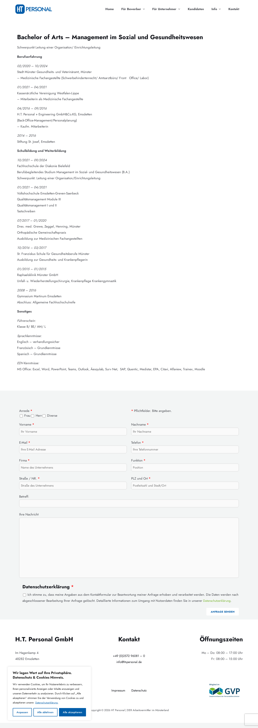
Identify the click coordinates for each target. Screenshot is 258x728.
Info (218, 9)
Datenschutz (139, 695)
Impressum (117, 695)
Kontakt (234, 9)
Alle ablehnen (45, 712)
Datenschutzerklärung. (47, 703)
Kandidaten (200, 9)
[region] (49, 693)
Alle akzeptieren (72, 712)
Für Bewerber (140, 9)
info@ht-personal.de (129, 667)
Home (118, 9)
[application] (150, 9)
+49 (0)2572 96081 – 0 (129, 661)
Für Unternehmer (171, 9)
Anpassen (22, 712)
